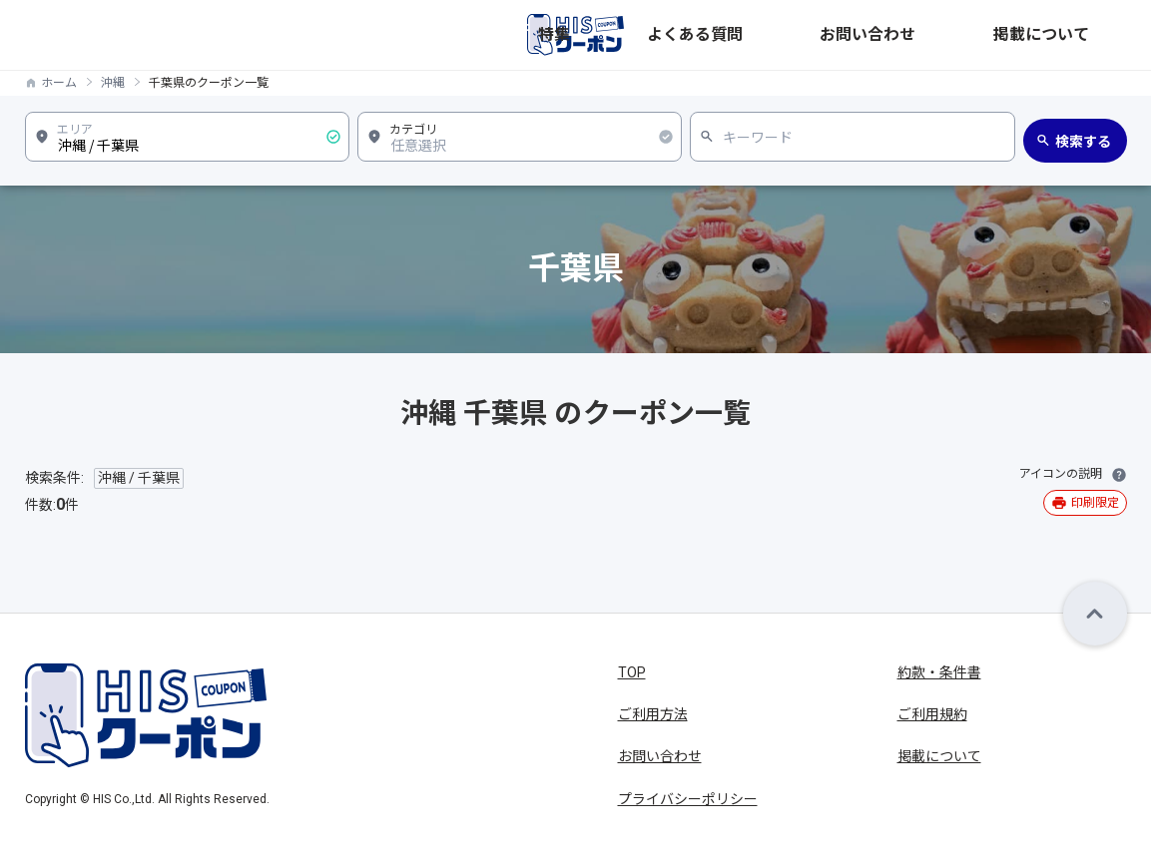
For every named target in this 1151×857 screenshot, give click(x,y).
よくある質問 (869, 35)
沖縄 (113, 83)
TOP (632, 672)
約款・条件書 (939, 672)
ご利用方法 (653, 714)
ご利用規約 (932, 714)
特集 (790, 35)
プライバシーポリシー (688, 799)
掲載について (1085, 35)
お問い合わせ (977, 35)
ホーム (59, 83)
